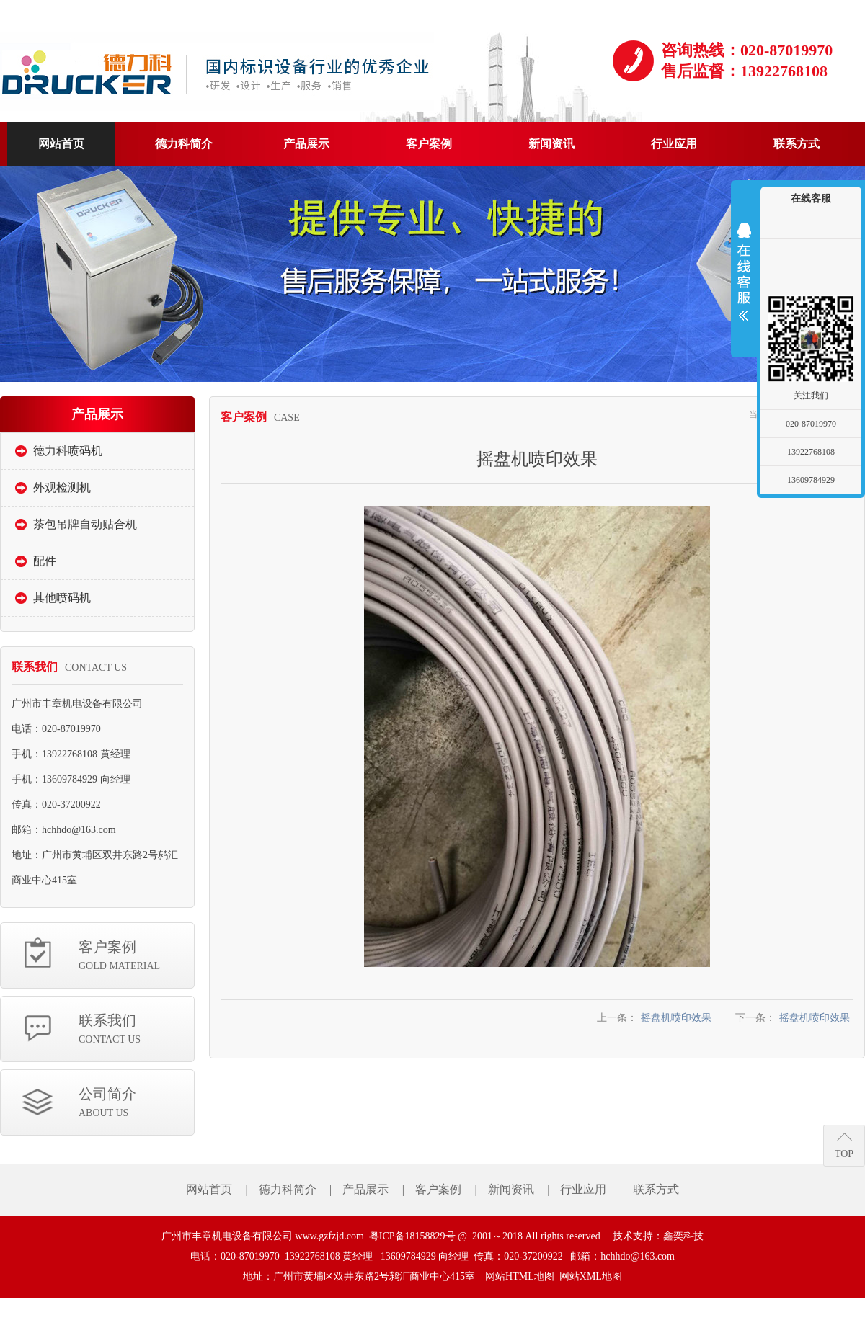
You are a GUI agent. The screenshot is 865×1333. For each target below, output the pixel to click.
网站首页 (209, 1189)
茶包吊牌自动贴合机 (85, 524)
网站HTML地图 (519, 1276)
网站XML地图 (590, 1276)
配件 (44, 561)
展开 (744, 271)
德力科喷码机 (67, 451)
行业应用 (583, 1189)
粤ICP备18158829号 (412, 1236)
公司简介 (136, 1103)
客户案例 (136, 956)
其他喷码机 (62, 598)
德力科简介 (287, 1189)
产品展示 (365, 1189)
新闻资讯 (511, 1189)
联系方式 (656, 1189)
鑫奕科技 (683, 1236)
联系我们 (136, 1030)
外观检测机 (62, 487)
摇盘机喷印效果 (676, 1017)
